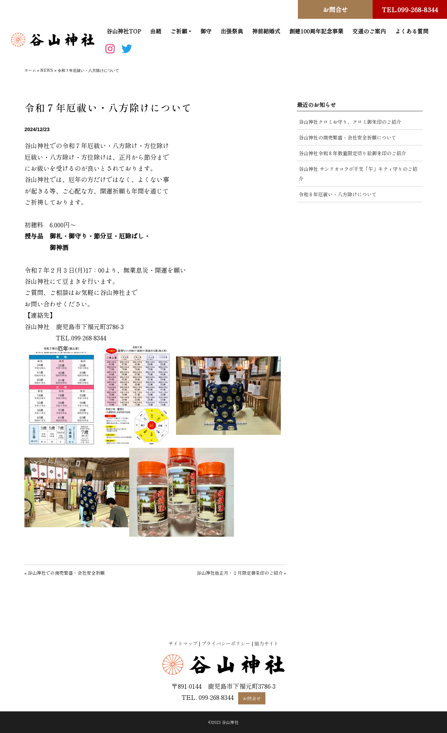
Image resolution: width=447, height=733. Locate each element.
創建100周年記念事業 (316, 31)
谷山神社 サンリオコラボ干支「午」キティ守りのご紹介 (358, 173)
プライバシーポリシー (225, 643)
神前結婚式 (266, 31)
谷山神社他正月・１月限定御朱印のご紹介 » (241, 572)
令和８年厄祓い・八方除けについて (338, 194)
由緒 (155, 31)
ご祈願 (178, 31)
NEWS (46, 70)
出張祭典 (232, 31)
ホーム (30, 70)
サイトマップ (183, 643)
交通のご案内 (369, 31)
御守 (206, 31)
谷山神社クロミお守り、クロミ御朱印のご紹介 (350, 121)
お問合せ (335, 9)
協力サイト (266, 643)
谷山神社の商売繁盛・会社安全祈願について (347, 137)
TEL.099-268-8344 (410, 9)
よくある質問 (411, 31)
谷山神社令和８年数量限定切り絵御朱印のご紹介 (352, 153)
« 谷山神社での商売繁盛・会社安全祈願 (64, 572)
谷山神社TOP (124, 31)
